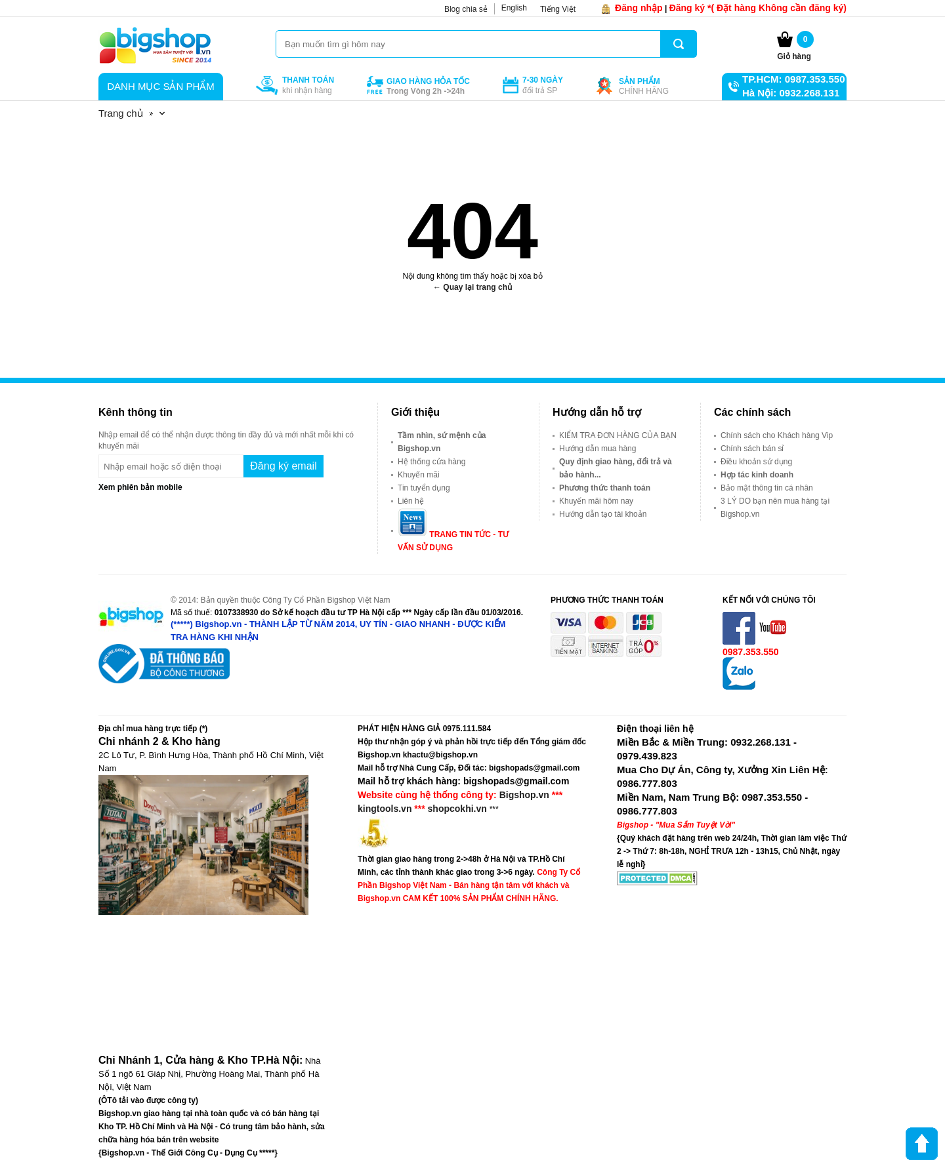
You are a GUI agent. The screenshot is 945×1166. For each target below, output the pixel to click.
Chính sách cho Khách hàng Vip (777, 435)
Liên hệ (411, 501)
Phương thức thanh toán (604, 488)
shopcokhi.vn (457, 808)
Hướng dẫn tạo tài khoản (602, 514)
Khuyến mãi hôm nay (596, 501)
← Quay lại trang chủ (472, 287)
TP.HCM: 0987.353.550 (793, 79)
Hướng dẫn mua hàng (597, 448)
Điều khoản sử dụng (756, 461)
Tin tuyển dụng (424, 488)
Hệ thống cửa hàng (431, 461)
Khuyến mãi (419, 474)
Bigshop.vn (524, 795)
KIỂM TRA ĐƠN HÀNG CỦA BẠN (618, 435)
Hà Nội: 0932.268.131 (790, 92)
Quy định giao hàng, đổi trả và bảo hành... (615, 468)
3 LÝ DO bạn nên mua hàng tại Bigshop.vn (775, 507)
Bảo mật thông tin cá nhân (767, 488)
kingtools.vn (384, 808)
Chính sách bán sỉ (752, 448)
